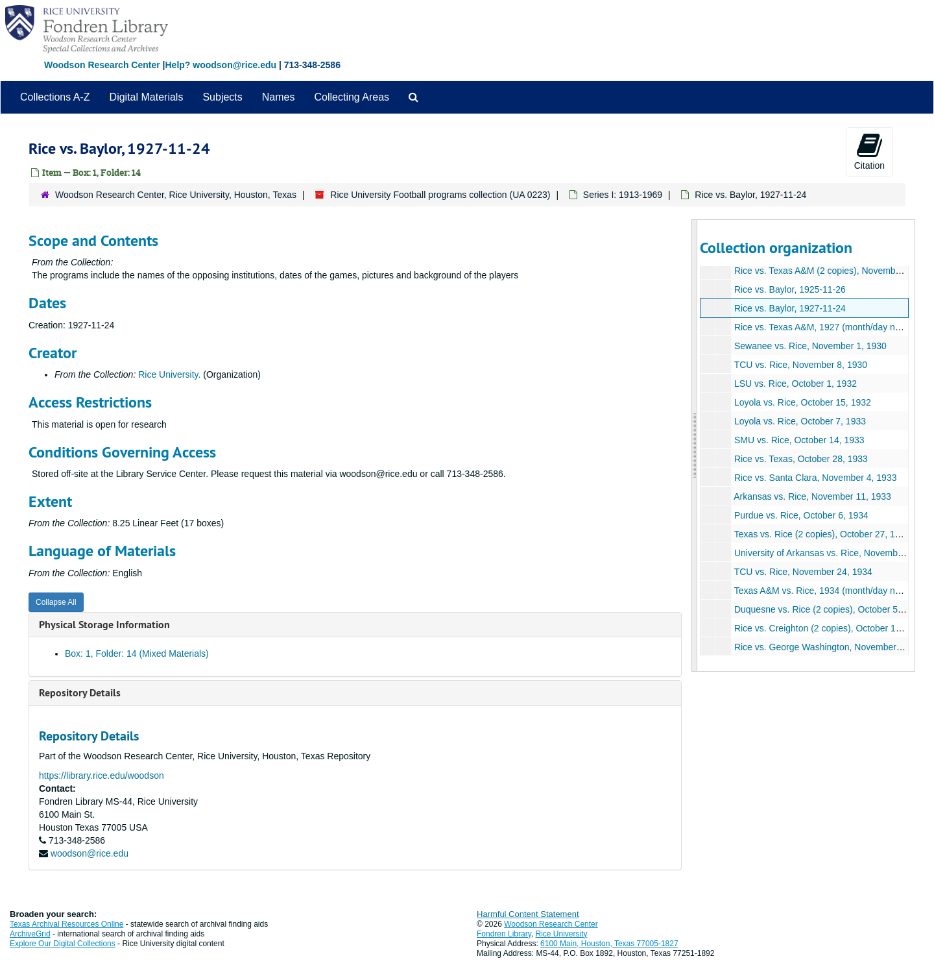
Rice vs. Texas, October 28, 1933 (800, 459)
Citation (869, 151)
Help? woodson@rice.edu (220, 65)
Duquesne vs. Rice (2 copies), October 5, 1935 (828, 609)
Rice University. (169, 374)
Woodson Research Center (102, 65)
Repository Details (80, 693)
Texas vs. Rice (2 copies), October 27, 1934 (822, 534)
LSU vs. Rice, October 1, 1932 (795, 383)
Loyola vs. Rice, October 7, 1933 (799, 421)
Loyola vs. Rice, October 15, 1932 (802, 402)
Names (278, 97)
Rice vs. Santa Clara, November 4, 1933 (815, 477)
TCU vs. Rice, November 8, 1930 (800, 365)
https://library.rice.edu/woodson (101, 775)
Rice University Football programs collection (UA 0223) (440, 194)
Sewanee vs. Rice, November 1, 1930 (810, 346)
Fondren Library (504, 933)
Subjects (222, 97)
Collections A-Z (55, 97)
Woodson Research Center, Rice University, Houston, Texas (175, 194)
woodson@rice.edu (89, 853)
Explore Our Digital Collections (62, 943)
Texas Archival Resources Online (66, 924)
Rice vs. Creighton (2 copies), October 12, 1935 (830, 628)
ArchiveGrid (30, 933)
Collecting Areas (351, 97)
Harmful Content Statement (528, 914)
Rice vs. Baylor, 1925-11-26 (789, 289)
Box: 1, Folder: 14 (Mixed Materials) (137, 653)
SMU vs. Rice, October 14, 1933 (799, 440)
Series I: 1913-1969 (622, 194)
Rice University (562, 933)
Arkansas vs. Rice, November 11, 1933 (812, 496)
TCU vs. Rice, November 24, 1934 (803, 572)
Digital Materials (147, 97)
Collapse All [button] (56, 602)
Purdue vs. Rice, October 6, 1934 (801, 515)
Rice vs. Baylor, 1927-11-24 (789, 308)
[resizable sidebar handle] (694, 445)
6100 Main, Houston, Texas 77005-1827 (609, 943)
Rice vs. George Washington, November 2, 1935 (831, 647)
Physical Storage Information (104, 624)
